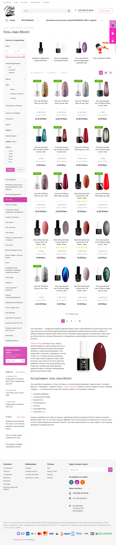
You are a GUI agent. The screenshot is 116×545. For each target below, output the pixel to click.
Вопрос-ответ (52, 471)
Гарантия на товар (32, 478)
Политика (6, 484)
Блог (49, 468)
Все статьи (21, 417)
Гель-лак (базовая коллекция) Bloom (61, 59)
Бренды (50, 474)
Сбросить (20, 169)
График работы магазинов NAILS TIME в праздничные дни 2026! (15, 381)
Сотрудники (7, 474)
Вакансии (6, 478)
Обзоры (50, 478)
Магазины (7, 481)
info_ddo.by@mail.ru (80, 498)
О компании (7, 468)
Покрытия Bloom (37, 343)
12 (80, 321)
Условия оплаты (31, 471)
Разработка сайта (19, 540)
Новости (6, 471)
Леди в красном (70, 387)
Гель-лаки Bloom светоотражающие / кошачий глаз (81, 60)
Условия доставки (31, 474)
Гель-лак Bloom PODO (102, 58)
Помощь (28, 468)
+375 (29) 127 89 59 (85, 10)
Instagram (77, 482)
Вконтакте (71, 482)
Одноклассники (82, 482)
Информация (30, 464)
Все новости (20, 372)
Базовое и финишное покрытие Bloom (40, 59)
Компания (7, 464)
